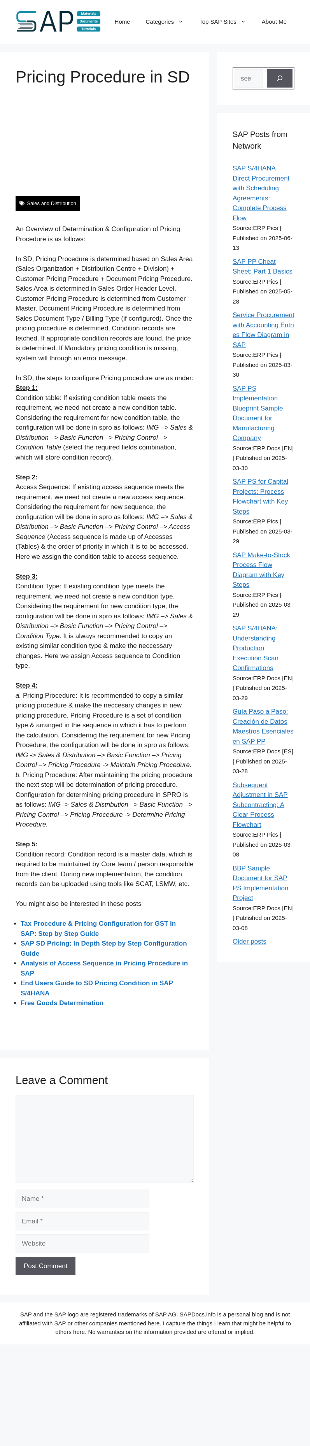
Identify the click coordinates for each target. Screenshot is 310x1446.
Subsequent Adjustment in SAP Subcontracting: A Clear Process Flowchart (260, 804)
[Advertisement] (153, 141)
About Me (274, 21)
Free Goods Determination (62, 1003)
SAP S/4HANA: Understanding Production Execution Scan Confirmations (255, 648)
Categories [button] (169, 21)
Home (122, 21)
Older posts (249, 941)
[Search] (279, 78)
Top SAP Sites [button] (226, 21)
